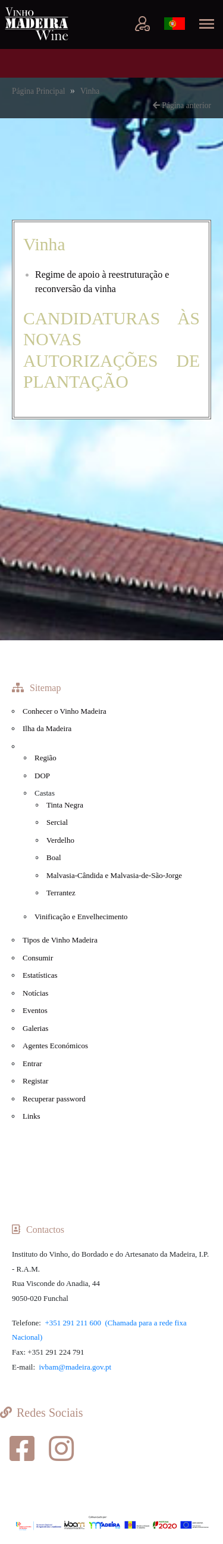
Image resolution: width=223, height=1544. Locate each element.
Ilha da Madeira (47, 728)
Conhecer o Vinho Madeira (64, 711)
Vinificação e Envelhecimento (81, 916)
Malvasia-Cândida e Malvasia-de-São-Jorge (114, 875)
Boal (53, 857)
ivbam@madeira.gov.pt (75, 1366)
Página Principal (39, 91)
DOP (42, 775)
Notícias (35, 993)
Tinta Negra (64, 804)
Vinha (89, 91)
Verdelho (60, 840)
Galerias (35, 1028)
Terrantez (61, 892)
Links (31, 1116)
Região (45, 757)
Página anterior (182, 105)
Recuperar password (54, 1098)
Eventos (35, 1010)
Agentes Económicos (55, 1045)
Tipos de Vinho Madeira (60, 939)
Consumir (38, 957)
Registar (35, 1080)
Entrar (32, 1063)
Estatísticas (40, 975)
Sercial (57, 822)
